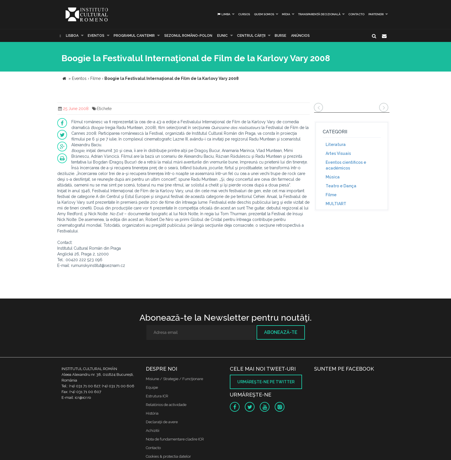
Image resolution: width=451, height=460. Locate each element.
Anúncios (300, 36)
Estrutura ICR (157, 396)
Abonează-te (280, 332)
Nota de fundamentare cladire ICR (175, 439)
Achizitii (152, 430)
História (152, 413)
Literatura (336, 144)
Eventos (96, 36)
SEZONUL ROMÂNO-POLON (188, 36)
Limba (223, 14)
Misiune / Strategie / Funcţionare (174, 379)
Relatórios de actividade (166, 405)
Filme (331, 195)
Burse (280, 36)
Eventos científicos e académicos (346, 165)
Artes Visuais (338, 153)
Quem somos (264, 14)
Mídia (286, 14)
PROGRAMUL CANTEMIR (134, 36)
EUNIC (222, 36)
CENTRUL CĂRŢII (251, 36)
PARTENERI (376, 14)
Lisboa (72, 36)
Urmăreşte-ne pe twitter (266, 382)
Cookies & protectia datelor (168, 456)
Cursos (244, 14)
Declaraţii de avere (162, 422)
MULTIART (336, 203)
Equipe (152, 387)
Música (333, 177)
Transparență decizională (319, 14)
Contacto (356, 14)
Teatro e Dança (341, 186)
